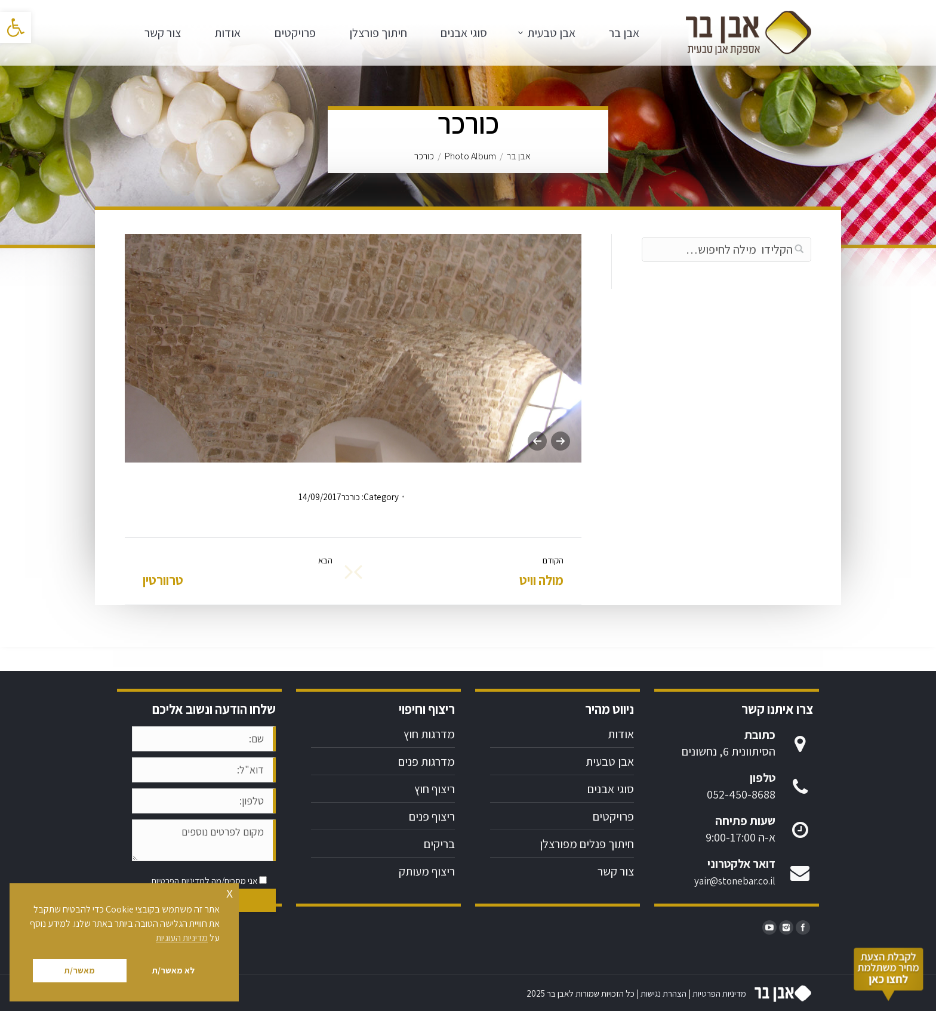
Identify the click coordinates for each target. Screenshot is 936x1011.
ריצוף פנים (432, 816)
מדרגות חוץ (429, 734)
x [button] (229, 892)
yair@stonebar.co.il (734, 880)
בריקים (439, 844)
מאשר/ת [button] (79, 970)
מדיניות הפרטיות (178, 880)
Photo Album (470, 156)
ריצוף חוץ (434, 789)
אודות (621, 734)
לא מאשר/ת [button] (173, 970)
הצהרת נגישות (663, 993)
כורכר (350, 497)
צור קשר (616, 871)
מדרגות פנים (426, 761)
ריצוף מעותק (427, 871)
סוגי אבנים (610, 789)
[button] (15, 27)
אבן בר (519, 156)
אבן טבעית (610, 761)
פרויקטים (613, 816)
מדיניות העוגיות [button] (182, 938)
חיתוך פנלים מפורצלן (587, 844)
